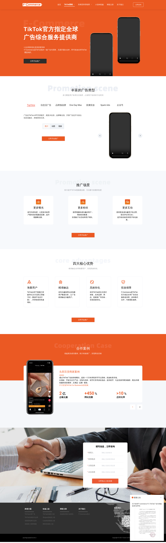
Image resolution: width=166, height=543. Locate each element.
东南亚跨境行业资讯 (66, 516)
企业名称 (91, 474)
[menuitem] (59, 5)
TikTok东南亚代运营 (31, 519)
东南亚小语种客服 (31, 526)
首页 (59, 4)
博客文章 (110, 4)
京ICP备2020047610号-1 (30, 539)
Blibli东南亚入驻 (48, 526)
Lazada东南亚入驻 (49, 522)
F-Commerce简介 (84, 516)
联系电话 (91, 461)
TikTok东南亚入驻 (49, 516)
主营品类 (91, 467)
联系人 (90, 455)
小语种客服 (99, 4)
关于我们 (120, 4)
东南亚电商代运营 (31, 522)
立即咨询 (138, 5)
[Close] (161, 498)
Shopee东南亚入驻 (49, 519)
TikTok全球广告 (30, 516)
